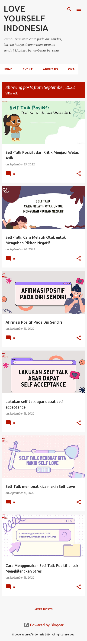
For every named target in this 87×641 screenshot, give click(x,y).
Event (28, 69)
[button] (78, 174)
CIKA (71, 69)
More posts (44, 609)
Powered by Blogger (44, 625)
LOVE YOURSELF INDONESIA (26, 18)
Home (8, 69)
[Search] (69, 9)
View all (12, 93)
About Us (50, 69)
